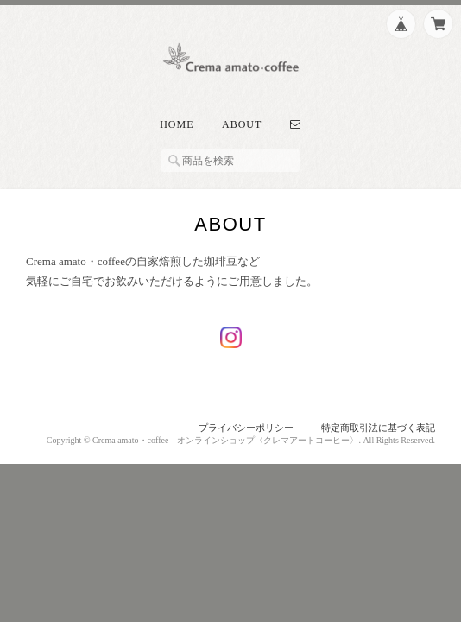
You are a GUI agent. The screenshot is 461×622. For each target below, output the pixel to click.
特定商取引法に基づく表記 (378, 427)
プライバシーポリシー (246, 427)
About (242, 124)
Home (176, 124)
